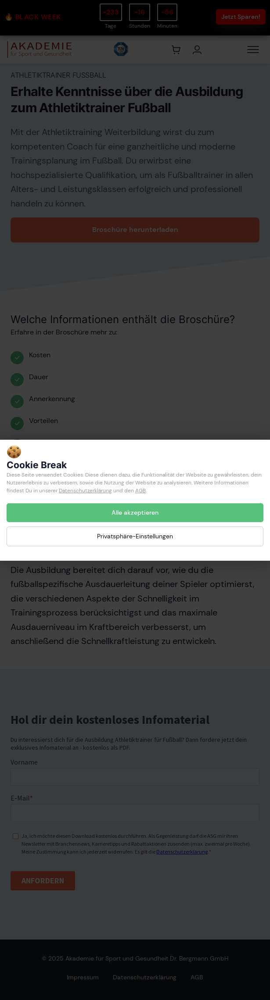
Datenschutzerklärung (85, 490)
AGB (140, 490)
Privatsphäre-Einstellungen (135, 536)
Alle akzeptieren (135, 512)
